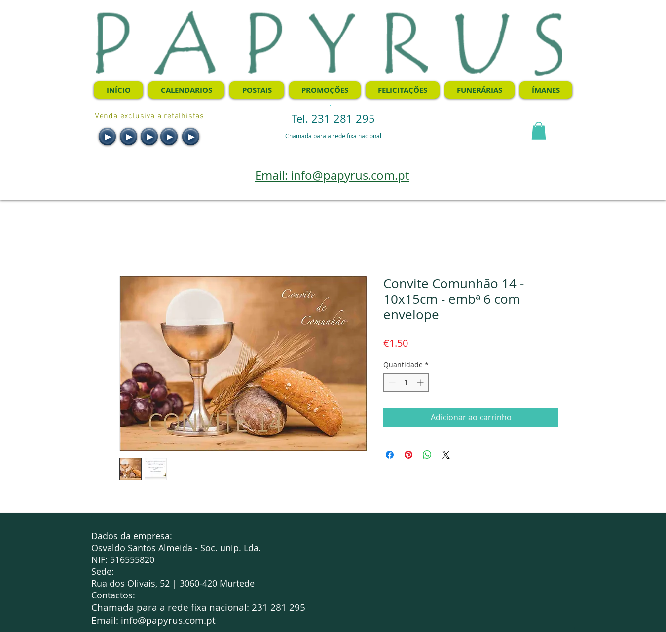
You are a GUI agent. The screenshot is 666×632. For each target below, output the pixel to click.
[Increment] (421, 382)
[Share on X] (446, 455)
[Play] (107, 136)
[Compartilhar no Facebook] (390, 455)
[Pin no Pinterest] (408, 455)
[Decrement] (391, 382)
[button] (538, 131)
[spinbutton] (406, 382)
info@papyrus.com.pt (168, 620)
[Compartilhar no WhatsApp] (427, 455)
